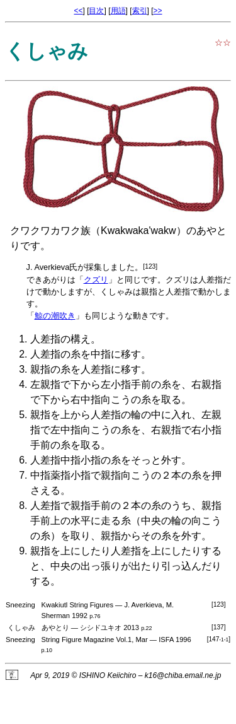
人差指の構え (60, 339)
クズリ (96, 279)
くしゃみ (116, 291)
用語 (118, 10)
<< (78, 10)
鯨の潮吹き (55, 315)
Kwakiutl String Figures (77, 605)
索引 (139, 10)
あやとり (55, 627)
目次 (96, 10)
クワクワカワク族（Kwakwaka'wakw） (98, 230)
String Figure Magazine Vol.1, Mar (95, 639)
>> (158, 10)
